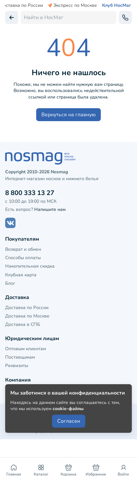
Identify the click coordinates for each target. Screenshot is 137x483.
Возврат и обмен (23, 249)
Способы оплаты (23, 258)
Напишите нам (50, 209)
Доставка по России (26, 308)
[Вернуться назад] (11, 17)
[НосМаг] (68, 158)
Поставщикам (20, 357)
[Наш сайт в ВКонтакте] (10, 223)
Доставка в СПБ (22, 324)
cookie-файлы (68, 409)
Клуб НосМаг (116, 5)
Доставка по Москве (27, 316)
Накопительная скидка (30, 266)
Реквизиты (16, 365)
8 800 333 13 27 (29, 193)
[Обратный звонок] (125, 17)
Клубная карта (21, 275)
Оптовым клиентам (25, 349)
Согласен (68, 421)
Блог (10, 283)
